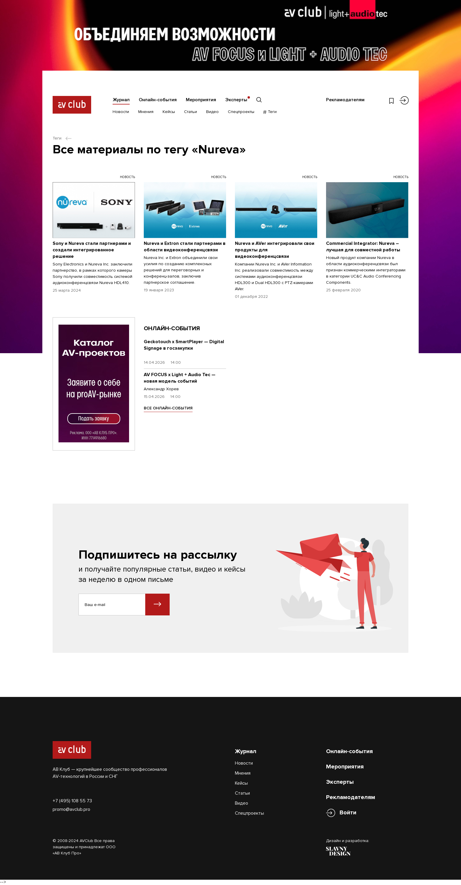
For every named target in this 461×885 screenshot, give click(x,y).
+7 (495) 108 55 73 (72, 801)
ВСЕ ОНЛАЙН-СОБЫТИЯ (168, 408)
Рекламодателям (345, 100)
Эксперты (236, 100)
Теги (270, 111)
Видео (212, 111)
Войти (348, 812)
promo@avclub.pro (71, 809)
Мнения (145, 111)
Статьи (190, 111)
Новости (121, 111)
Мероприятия (201, 100)
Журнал (121, 100)
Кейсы (169, 111)
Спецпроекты (241, 111)
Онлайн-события (158, 100)
